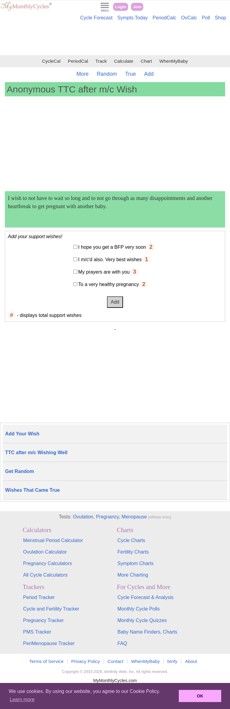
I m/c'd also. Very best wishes (110, 259)
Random (107, 74)
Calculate (123, 61)
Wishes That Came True (32, 490)
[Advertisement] (115, 39)
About (191, 661)
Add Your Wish (22, 433)
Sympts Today (132, 17)
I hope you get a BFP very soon (112, 247)
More (82, 74)
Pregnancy (107, 516)
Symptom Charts (136, 563)
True (130, 74)
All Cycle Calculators (45, 575)
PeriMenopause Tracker (49, 643)
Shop (220, 17)
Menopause (134, 516)
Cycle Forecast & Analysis (146, 597)
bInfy (172, 661)
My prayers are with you (104, 272)
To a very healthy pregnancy (108, 284)
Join (137, 7)
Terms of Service (46, 661)
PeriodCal (78, 61)
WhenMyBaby (173, 61)
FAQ (122, 643)
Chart (146, 61)
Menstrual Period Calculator (53, 540)
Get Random (19, 471)
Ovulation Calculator (45, 551)
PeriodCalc (164, 17)
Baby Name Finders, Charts (147, 631)
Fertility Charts (133, 551)
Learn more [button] (22, 699)
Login (120, 7)
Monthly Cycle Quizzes (142, 620)
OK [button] (200, 696)
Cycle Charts (131, 540)
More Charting (133, 575)
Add (148, 74)
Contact (115, 661)
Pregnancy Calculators (47, 563)
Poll (206, 17)
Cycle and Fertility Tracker (51, 608)
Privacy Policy (85, 661)
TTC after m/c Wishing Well (36, 452)
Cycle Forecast (96, 17)
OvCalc (189, 17)
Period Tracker (39, 597)
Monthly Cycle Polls (139, 608)
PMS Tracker (37, 631)
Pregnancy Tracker (43, 620)
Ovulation (83, 516)
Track (101, 61)
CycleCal (51, 61)
